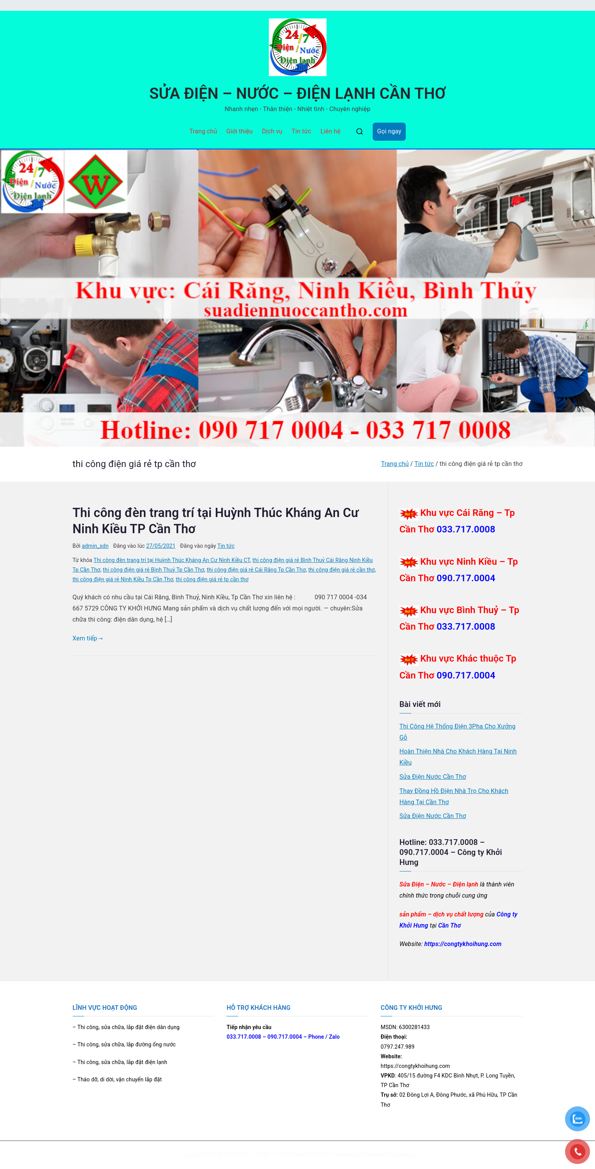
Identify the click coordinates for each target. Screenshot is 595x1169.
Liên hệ (330, 131)
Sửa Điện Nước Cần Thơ (433, 776)
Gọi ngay (389, 131)
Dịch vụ (272, 131)
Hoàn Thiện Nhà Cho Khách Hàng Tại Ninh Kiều (458, 757)
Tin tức (301, 131)
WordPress (400, 1155)
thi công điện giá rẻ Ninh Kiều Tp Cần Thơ (123, 579)
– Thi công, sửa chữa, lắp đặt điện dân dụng (126, 1027)
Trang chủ (203, 131)
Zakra (368, 1155)
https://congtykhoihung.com (463, 944)
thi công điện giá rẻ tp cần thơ (212, 579)
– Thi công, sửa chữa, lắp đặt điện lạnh (120, 1062)
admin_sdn (95, 546)
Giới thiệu (239, 131)
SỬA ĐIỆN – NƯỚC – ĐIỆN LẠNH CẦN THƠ (297, 94)
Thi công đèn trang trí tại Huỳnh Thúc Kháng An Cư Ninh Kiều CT (171, 560)
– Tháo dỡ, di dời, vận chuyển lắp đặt (117, 1079)
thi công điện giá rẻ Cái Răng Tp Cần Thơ (256, 570)
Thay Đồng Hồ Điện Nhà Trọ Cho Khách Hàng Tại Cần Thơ (454, 796)
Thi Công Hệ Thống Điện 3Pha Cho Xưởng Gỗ (458, 732)
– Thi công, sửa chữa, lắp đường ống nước (124, 1044)
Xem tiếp (88, 638)
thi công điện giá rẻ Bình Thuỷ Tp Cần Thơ (153, 570)
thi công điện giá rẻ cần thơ (341, 570)
